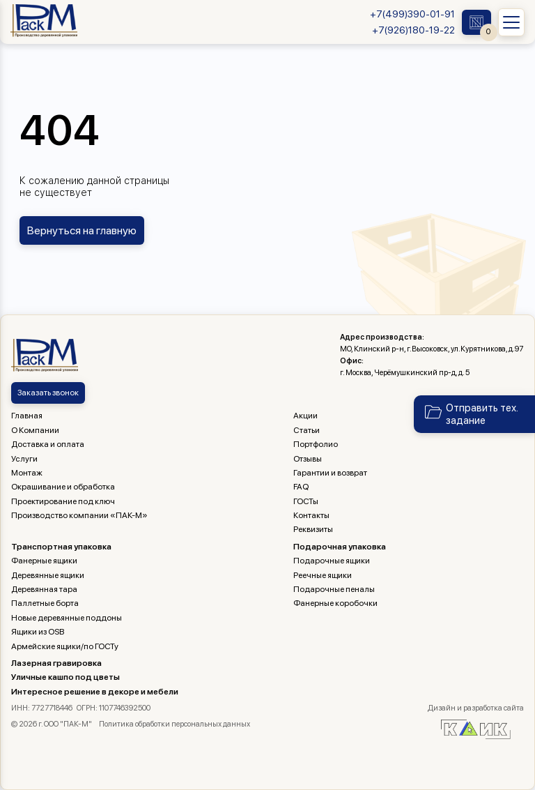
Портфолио (315, 444)
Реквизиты (313, 529)
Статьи (306, 430)
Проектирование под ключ (63, 501)
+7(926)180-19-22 (413, 30)
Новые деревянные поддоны (66, 618)
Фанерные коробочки (335, 603)
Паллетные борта (45, 603)
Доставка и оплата (47, 444)
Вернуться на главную (82, 230)
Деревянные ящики (47, 575)
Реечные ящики (322, 575)
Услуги (24, 459)
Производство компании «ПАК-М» (79, 515)
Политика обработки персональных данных (174, 724)
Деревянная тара (44, 589)
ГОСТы (305, 501)
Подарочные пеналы (334, 589)
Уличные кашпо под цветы (65, 677)
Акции (305, 415)
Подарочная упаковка (339, 547)
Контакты (311, 515)
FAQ (301, 487)
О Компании (35, 430)
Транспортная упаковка (61, 547)
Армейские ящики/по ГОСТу (64, 646)
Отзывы (307, 459)
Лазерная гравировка (56, 663)
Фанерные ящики (44, 560)
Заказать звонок (48, 392)
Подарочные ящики (331, 560)
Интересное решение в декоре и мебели (94, 692)
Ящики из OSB (37, 632)
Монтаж (26, 473)
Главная (26, 415)
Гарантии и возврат (330, 473)
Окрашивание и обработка (63, 487)
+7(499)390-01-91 (412, 14)
